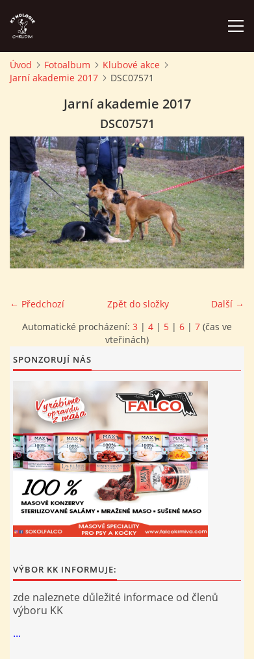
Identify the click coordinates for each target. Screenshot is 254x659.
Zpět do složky (138, 304)
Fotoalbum (67, 64)
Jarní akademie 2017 (54, 77)
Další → (227, 304)
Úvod (21, 64)
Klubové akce (131, 64)
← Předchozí (37, 304)
